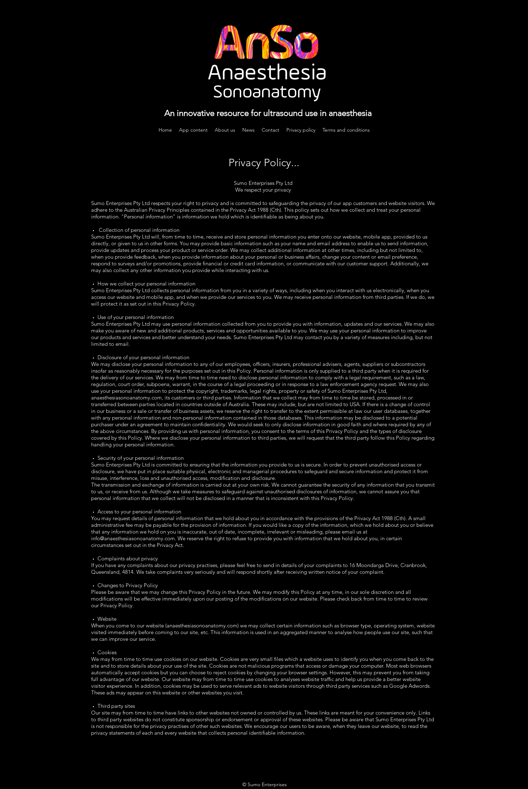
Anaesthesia (267, 73)
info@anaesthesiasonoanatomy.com (133, 538)
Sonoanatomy (267, 93)
